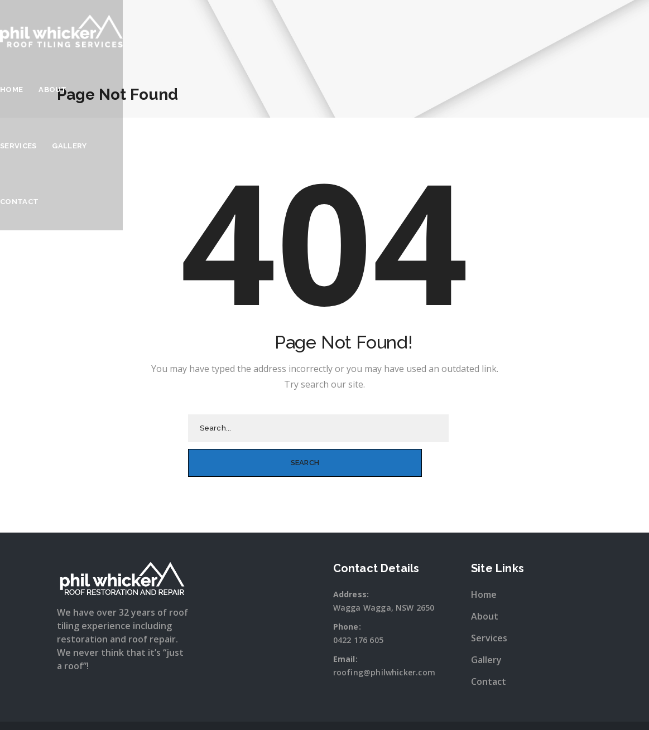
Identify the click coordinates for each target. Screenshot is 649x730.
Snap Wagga (347, 709)
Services (469, 27)
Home (380, 27)
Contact (573, 27)
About (421, 27)
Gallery (520, 27)
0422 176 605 (358, 605)
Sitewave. (441, 709)
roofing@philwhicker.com (384, 637)
